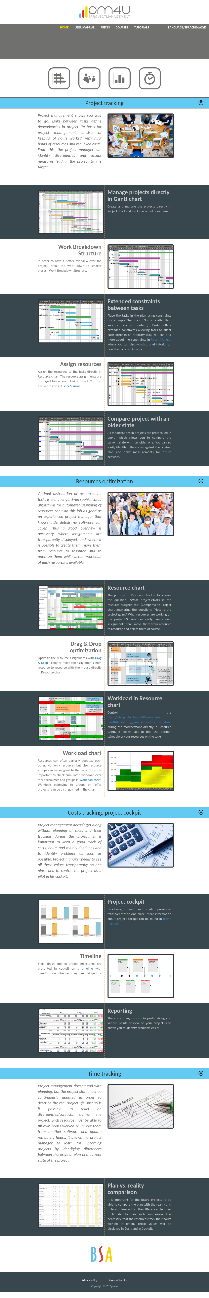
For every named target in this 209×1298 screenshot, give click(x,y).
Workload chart (90, 780)
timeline (87, 968)
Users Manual (160, 339)
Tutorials (141, 27)
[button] (201, 102)
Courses (122, 27)
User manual (84, 27)
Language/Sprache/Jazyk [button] (187, 27)
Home (64, 27)
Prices (105, 27)
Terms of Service (118, 1280)
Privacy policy (89, 1280)
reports (137, 1018)
